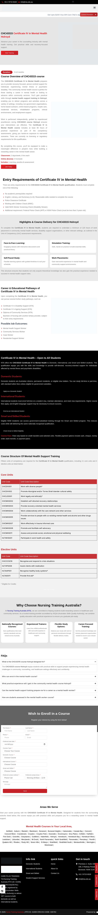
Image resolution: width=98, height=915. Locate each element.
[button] (73, 1)
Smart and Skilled (8, 768)
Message (5, 782)
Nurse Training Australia (15, 912)
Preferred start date (9, 741)
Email (27, 735)
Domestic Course (8, 755)
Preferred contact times (32, 775)
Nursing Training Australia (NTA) (19, 611)
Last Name (28, 728)
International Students (13, 396)
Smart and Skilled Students (16, 416)
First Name (6, 728)
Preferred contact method (10, 775)
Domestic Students (11, 376)
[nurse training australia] (74, 758)
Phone (5, 735)
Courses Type (7, 748)
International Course (9, 761)
